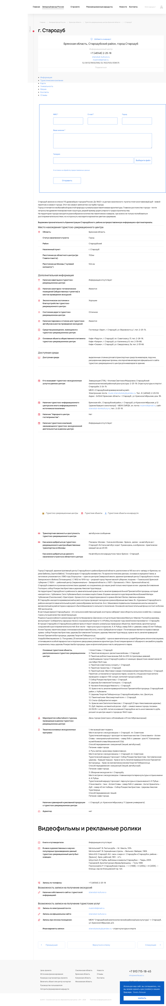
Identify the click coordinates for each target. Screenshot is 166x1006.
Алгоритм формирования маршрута (54, 989)
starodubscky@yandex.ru (100, 928)
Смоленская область (83, 970)
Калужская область (83, 978)
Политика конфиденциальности (100, 1000)
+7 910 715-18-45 (140, 971)
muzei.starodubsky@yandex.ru (122, 393)
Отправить (67, 180)
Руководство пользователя (51, 985)
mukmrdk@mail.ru (101, 60)
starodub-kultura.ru (101, 57)
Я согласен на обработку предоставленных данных (71, 170)
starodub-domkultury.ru (99, 408)
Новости (100, 970)
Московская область (83, 981)
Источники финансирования (51, 974)
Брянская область (82, 974)
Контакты (100, 978)
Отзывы (100, 974)
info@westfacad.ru (136, 975)
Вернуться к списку (101, 945)
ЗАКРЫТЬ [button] (142, 998)
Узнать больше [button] (139, 992)
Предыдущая (49, 945)
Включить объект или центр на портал (55, 981)
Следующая (153, 945)
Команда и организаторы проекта (53, 978)
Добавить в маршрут (102, 39)
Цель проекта (45, 970)
